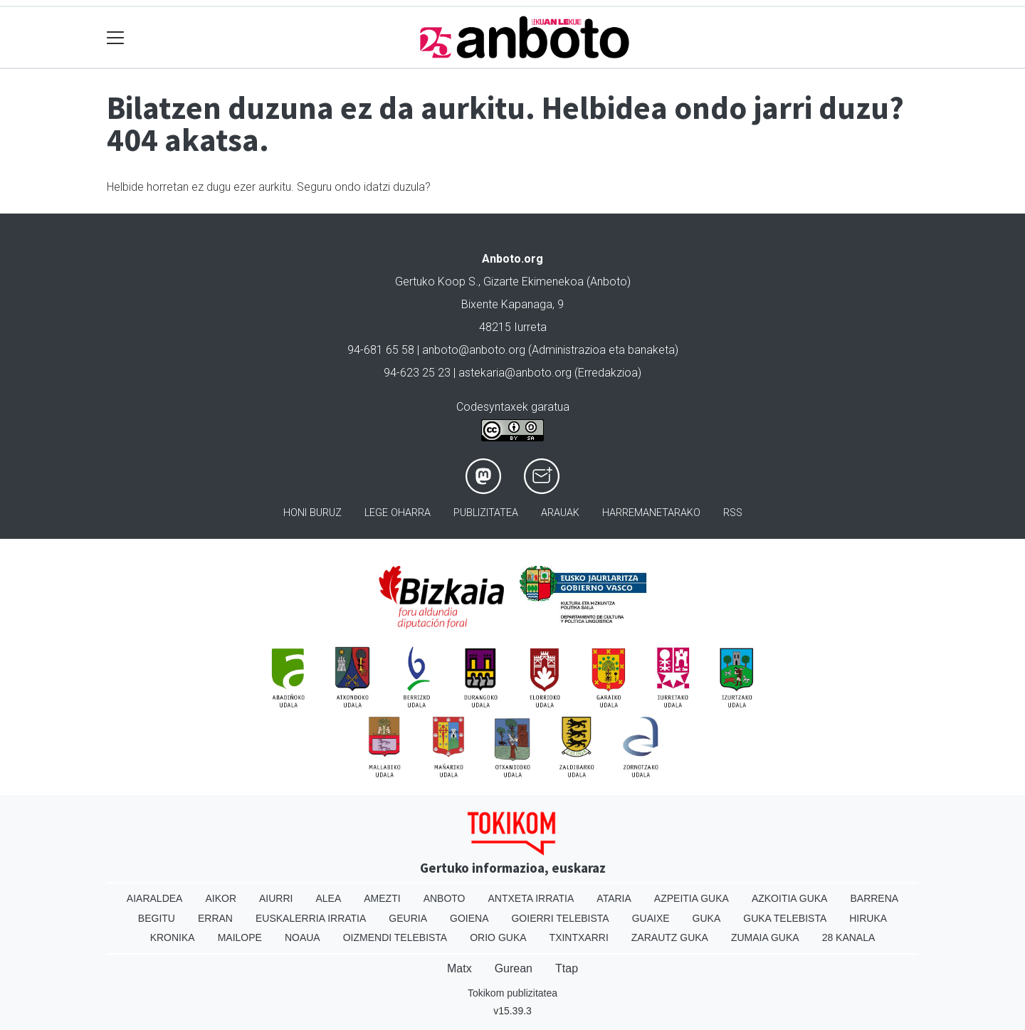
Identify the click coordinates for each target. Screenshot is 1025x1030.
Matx (459, 968)
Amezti (382, 898)
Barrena (874, 898)
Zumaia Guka (765, 937)
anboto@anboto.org (473, 350)
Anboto (445, 898)
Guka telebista (784, 918)
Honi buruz (312, 513)
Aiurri (276, 898)
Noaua (302, 937)
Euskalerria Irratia (311, 918)
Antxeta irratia (531, 898)
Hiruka (868, 918)
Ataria (613, 898)
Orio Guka (498, 937)
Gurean (513, 968)
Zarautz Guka (669, 937)
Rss (732, 513)
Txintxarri (579, 937)
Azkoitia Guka (790, 898)
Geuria (408, 918)
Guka (707, 918)
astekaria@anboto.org (515, 372)
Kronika (172, 937)
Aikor (220, 898)
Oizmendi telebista (395, 937)
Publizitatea (485, 513)
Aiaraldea (155, 898)
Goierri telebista (560, 918)
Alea (328, 898)
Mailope (240, 937)
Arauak (560, 513)
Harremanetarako (651, 513)
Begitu (156, 918)
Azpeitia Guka (691, 898)
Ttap (566, 968)
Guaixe (651, 918)
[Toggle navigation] (115, 37)
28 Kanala (849, 937)
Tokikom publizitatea (512, 993)
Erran (215, 918)
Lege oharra (397, 513)
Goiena (469, 918)
